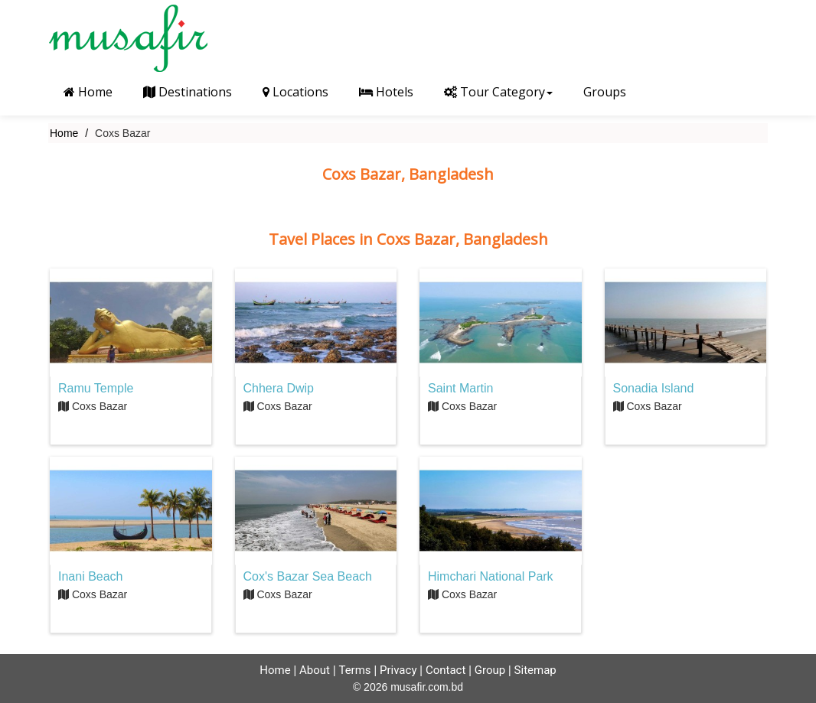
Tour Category (498, 91)
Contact (445, 670)
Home (88, 91)
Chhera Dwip (278, 388)
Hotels (386, 91)
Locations (295, 91)
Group (490, 670)
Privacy (398, 670)
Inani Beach (90, 576)
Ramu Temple (95, 388)
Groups (604, 91)
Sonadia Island (653, 388)
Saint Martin (460, 388)
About (314, 670)
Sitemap (535, 670)
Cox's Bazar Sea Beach (307, 576)
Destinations (187, 91)
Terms (354, 670)
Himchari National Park (490, 576)
